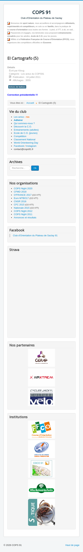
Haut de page (72, 545)
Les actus (19, 117)
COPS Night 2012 (23, 211)
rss (27, 117)
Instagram (31, 146)
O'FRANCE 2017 (23, 195)
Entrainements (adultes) (26, 129)
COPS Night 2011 (23, 214)
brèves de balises (17, 87)
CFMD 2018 (20, 191)
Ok (35, 168)
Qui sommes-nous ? (24, 123)
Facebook (19, 146)
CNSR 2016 (20, 201)
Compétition (20, 136)
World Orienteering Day (26, 142)
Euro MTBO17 (21, 198)
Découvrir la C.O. (23, 126)
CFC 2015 (19, 204)
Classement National (24, 139)
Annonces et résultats (25, 217)
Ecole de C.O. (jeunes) (26, 133)
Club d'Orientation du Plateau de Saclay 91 (35, 235)
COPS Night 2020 (23, 188)
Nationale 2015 (21, 207)
